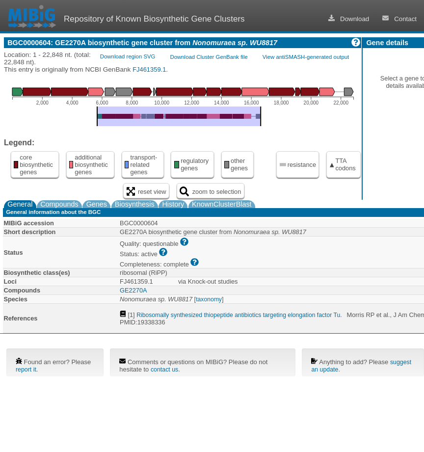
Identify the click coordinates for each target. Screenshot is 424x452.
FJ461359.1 (149, 69)
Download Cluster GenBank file (208, 57)
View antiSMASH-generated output (306, 57)
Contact (399, 19)
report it (26, 369)
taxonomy (209, 299)
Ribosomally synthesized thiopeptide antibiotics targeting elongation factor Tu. (239, 315)
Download (349, 19)
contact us (164, 369)
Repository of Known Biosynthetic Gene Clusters (154, 19)
